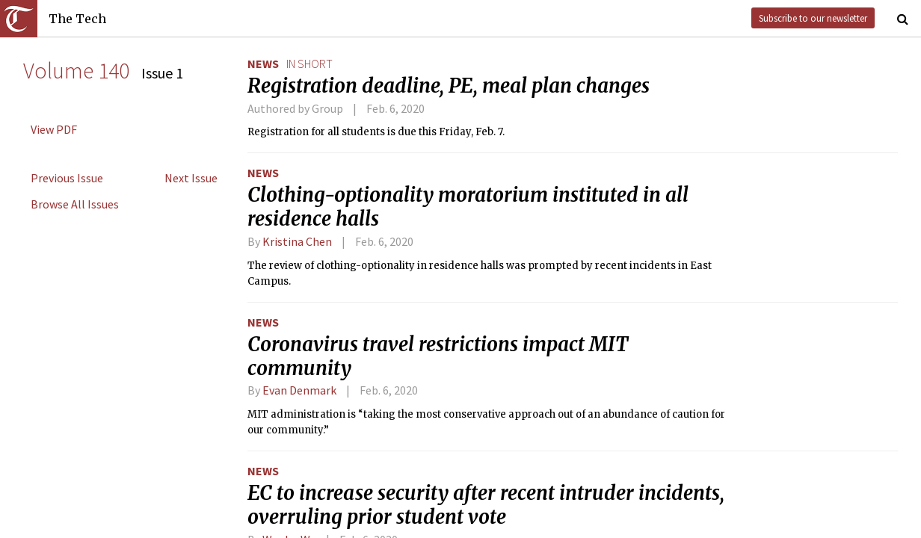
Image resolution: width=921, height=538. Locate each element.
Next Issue (191, 177)
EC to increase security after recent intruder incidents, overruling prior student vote (485, 505)
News (263, 63)
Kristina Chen (297, 241)
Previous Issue (67, 177)
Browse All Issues (75, 204)
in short (309, 63)
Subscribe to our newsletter (813, 18)
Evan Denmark (299, 390)
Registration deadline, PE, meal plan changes (448, 86)
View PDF (54, 129)
